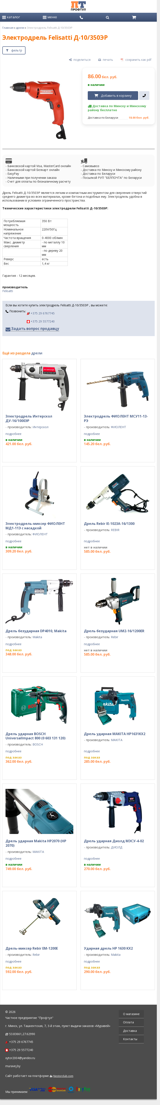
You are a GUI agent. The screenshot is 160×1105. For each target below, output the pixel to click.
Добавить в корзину (116, 95)
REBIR (115, 530)
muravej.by (12, 1066)
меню (50, 17)
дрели (20, 28)
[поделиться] (79, 60)
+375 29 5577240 (41, 321)
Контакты (130, 1039)
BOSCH (38, 744)
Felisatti (7, 291)
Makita (37, 637)
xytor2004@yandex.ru (20, 1058)
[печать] (105, 60)
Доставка (130, 1031)
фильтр (16, 50)
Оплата (128, 1022)
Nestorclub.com (63, 1076)
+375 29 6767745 (41, 313)
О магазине (131, 1014)
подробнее (13, 434)
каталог (11, 17)
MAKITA (116, 740)
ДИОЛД (116, 847)
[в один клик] (144, 95)
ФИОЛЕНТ (118, 427)
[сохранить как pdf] (136, 60)
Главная (7, 28)
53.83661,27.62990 (22, 1034)
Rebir (114, 637)
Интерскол (40, 427)
